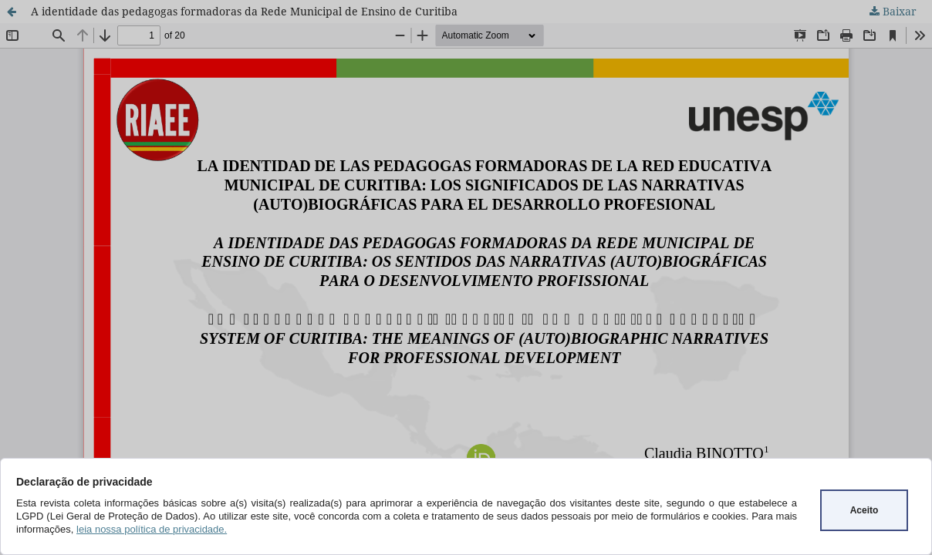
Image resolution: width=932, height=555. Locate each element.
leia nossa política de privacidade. (151, 529)
